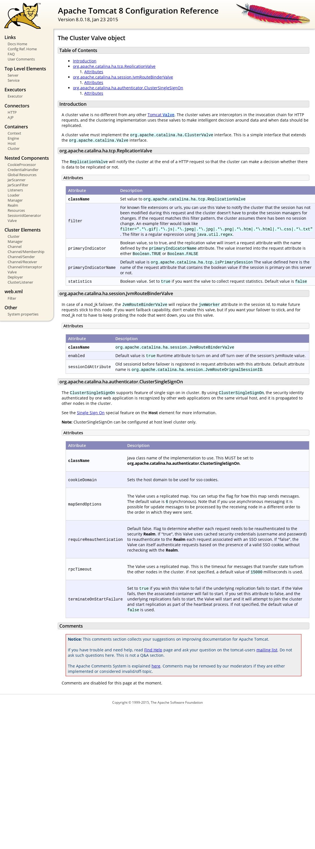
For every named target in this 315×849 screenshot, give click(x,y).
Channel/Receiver (22, 261)
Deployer (15, 277)
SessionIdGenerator (24, 215)
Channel (14, 246)
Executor (15, 96)
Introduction (84, 61)
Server (13, 75)
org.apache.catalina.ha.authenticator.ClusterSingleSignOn (128, 87)
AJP (11, 117)
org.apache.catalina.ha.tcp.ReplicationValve (114, 66)
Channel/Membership (26, 251)
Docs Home (17, 43)
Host (12, 143)
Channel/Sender (21, 256)
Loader (14, 195)
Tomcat (161, 114)
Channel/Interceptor (25, 266)
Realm (13, 205)
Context (14, 133)
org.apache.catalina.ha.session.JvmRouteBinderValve (123, 77)
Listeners (15, 190)
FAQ (11, 54)
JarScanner (16, 179)
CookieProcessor (22, 164)
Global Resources (22, 174)
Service (14, 80)
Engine (13, 138)
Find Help (153, 650)
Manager (15, 200)
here (156, 666)
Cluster (14, 148)
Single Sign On (91, 412)
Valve (12, 220)
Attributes (93, 71)
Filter (12, 298)
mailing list (266, 650)
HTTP (12, 112)
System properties (23, 314)
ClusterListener (20, 282)
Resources (16, 210)
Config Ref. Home (22, 48)
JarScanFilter (18, 184)
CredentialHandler (23, 169)
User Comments (21, 59)
